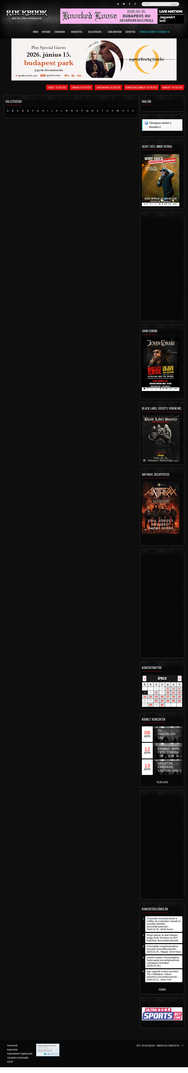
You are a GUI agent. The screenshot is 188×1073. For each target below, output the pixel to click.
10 (167, 692)
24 (167, 700)
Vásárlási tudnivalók (17, 1057)
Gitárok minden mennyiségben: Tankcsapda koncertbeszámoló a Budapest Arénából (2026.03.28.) (163, 961)
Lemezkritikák (115, 32)
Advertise (130, 32)
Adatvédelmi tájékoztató (20, 1053)
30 (162, 704)
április (162, 678)
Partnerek (12, 1045)
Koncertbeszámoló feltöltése (141, 87)
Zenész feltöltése (57, 87)
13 (144, 696)
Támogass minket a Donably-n (154, 32)
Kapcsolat (12, 1049)
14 (150, 696)
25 (173, 700)
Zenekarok (60, 32)
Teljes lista (162, 782)
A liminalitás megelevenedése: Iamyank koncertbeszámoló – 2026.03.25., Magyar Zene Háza (164, 949)
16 (162, 696)
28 (150, 704)
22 (156, 700)
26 (179, 700)
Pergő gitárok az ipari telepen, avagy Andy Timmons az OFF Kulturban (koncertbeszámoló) (162, 938)
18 (173, 696)
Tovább (162, 989)
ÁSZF (10, 1061)
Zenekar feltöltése (81, 87)
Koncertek (77, 32)
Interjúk (46, 32)
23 (162, 700)
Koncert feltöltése (172, 87)
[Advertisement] (161, 268)
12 (179, 692)
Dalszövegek (96, 32)
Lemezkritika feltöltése (108, 87)
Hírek (35, 32)
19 (179, 696)
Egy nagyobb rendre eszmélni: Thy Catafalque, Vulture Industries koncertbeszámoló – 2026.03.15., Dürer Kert (163, 975)
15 (156, 696)
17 (167, 696)
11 (173, 692)
